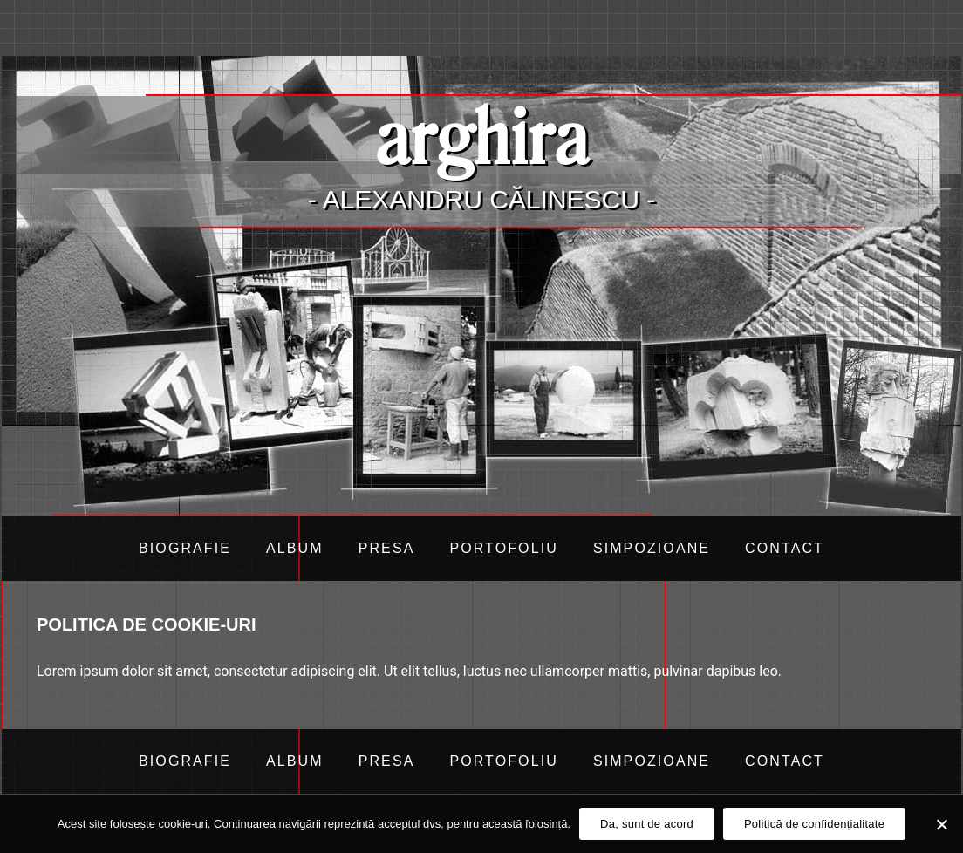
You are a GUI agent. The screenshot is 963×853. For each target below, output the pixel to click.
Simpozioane (651, 548)
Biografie (185, 548)
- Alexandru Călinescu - (481, 199)
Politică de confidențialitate (814, 823)
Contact (784, 548)
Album (295, 548)
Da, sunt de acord (646, 823)
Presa (387, 548)
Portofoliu (503, 548)
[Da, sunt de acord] (941, 824)
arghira (481, 135)
